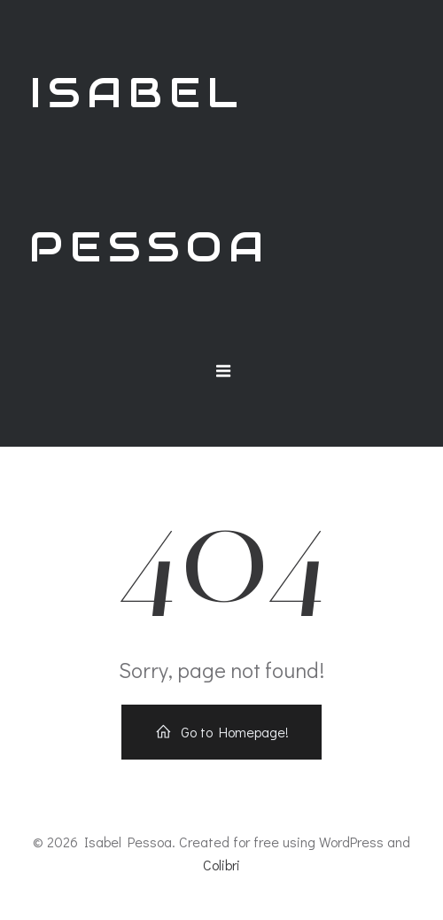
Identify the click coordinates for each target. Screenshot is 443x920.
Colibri (221, 864)
